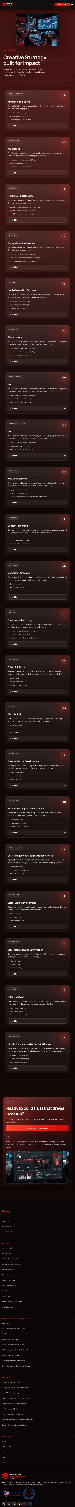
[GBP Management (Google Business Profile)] (37, 864)
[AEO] (37, 393)
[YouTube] (19, 1504)
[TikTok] (24, 1504)
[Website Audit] (37, 722)
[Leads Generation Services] (37, 298)
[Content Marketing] (37, 534)
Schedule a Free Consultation (37, 1128)
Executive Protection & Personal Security (16, 1398)
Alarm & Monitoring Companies (12, 1393)
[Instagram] (4, 1504)
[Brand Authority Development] (37, 770)
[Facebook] (30, 1504)
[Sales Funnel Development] (37, 911)
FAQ (3, 1462)
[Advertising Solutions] (37, 110)
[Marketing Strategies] (37, 581)
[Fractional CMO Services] (37, 204)
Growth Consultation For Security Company (17, 1366)
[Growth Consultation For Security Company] (37, 1052)
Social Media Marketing (10, 1339)
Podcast (5, 1457)
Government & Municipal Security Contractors (17, 1420)
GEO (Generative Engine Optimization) (15, 1334)
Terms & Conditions (8, 1232)
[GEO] (37, 440)
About (4, 1216)
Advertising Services (9, 1269)
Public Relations (7, 1291)
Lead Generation (7, 1248)
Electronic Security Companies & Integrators (17, 1387)
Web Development (8, 1275)
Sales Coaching (7, 1307)
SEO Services (6, 1253)
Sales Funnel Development (11, 1355)
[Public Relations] (37, 675)
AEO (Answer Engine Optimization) (14, 1328)
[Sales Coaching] (37, 1005)
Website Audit (62, 4)
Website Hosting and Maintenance (13, 1344)
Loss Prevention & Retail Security (13, 1409)
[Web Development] (37, 487)
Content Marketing (8, 1280)
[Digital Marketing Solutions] (37, 251)
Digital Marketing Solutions (11, 1264)
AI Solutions (6, 1323)
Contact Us (5, 1221)
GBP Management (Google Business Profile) (17, 1350)
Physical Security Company (11, 1382)
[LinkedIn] (9, 1504)
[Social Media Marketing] (37, 628)
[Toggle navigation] (72, 4)
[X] (14, 1504)
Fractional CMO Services (10, 1259)
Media (4, 1452)
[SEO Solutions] (37, 346)
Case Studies (6, 1446)
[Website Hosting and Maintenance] (37, 817)
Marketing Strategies (9, 1285)
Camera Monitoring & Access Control (14, 1425)
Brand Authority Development (12, 1302)
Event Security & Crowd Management (14, 1403)
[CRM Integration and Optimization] (37, 958)
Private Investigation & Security (12, 1414)
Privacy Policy (6, 1226)
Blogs (4, 1441)
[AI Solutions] (37, 157)
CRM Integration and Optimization (13, 1361)
